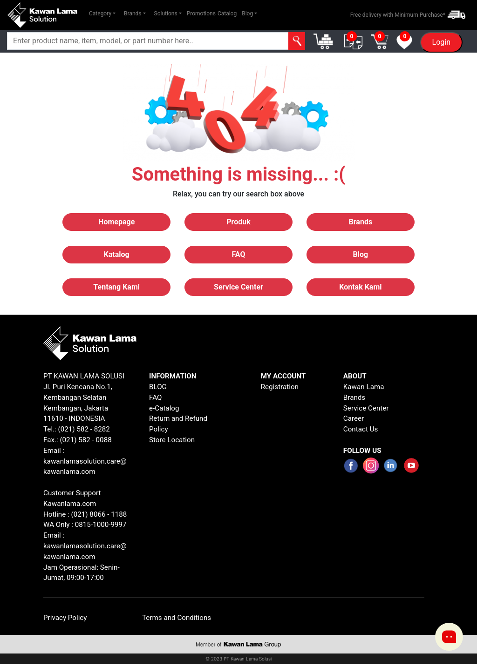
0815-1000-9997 (101, 524)
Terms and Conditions (176, 617)
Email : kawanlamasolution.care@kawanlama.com (85, 546)
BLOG (158, 387)
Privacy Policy (65, 617)
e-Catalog (164, 408)
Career (353, 418)
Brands (354, 397)
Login (441, 42)
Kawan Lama (363, 387)
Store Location (172, 440)
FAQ (155, 397)
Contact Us (360, 429)
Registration (280, 387)
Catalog (227, 13)
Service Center (366, 408)
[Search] (147, 41)
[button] (102, 13)
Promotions (201, 13)
